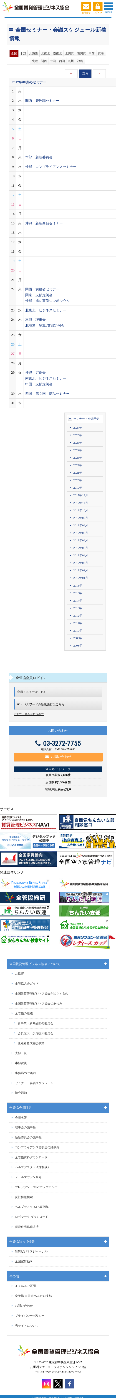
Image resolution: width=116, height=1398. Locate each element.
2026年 (77, 435)
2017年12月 (80, 495)
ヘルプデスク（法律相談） (32, 1167)
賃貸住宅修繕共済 (27, 1227)
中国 (53, 61)
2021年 (77, 472)
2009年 (77, 638)
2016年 (77, 585)
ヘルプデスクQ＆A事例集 (32, 1207)
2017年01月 (80, 578)
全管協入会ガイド (27, 983)
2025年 (77, 442)
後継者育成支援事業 (31, 1043)
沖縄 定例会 (35, 372)
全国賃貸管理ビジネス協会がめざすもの (41, 993)
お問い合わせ (58, 757)
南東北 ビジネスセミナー (45, 378)
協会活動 (21, 1093)
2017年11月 (80, 503)
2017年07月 (80, 533)
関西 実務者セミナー (42, 289)
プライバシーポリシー (30, 1315)
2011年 (77, 623)
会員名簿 (21, 1117)
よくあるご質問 (25, 1286)
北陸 (35, 61)
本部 (23, 53)
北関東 (69, 53)
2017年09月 (80, 518)
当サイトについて (27, 1325)
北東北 (45, 53)
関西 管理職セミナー (42, 100)
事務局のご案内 (25, 1073)
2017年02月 (80, 570)
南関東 (81, 53)
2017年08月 (80, 525)
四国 (62, 61)
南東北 (57, 53)
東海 (101, 53)
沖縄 (80, 61)
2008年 (77, 645)
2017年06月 (80, 540)
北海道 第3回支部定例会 (45, 325)
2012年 (77, 615)
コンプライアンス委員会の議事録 (37, 1147)
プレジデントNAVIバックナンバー (37, 1187)
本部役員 (21, 1063)
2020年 (77, 480)
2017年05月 (80, 548)
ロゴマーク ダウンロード (31, 1217)
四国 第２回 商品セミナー (47, 394)
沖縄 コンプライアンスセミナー (50, 167)
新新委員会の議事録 (28, 1137)
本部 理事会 (35, 319)
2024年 (77, 450)
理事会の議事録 (25, 1127)
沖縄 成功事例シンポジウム (47, 301)
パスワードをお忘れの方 (29, 714)
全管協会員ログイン (31, 678)
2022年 (77, 465)
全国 (14, 53)
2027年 (77, 427)
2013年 (77, 608)
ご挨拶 (19, 973)
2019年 (77, 487)
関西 (44, 61)
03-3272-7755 (58, 743)
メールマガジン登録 (28, 1177)
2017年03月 (80, 563)
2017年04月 (80, 555)
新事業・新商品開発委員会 (35, 1023)
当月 (85, 73)
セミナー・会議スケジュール (34, 1083)
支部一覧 (21, 1053)
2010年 (77, 630)
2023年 (77, 457)
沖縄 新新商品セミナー (44, 223)
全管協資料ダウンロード (31, 1157)
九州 (71, 61)
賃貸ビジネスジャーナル (31, 1251)
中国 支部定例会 (39, 384)
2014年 (77, 600)
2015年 (77, 593)
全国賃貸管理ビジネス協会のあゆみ (38, 1003)
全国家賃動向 (24, 1261)
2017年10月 (80, 510)
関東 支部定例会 (39, 295)
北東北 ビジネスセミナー (45, 310)
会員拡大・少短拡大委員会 (35, 1033)
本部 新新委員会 (39, 157)
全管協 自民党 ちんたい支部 (33, 1296)
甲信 (92, 53)
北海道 (33, 53)
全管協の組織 (24, 1013)
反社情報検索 (24, 1197)
